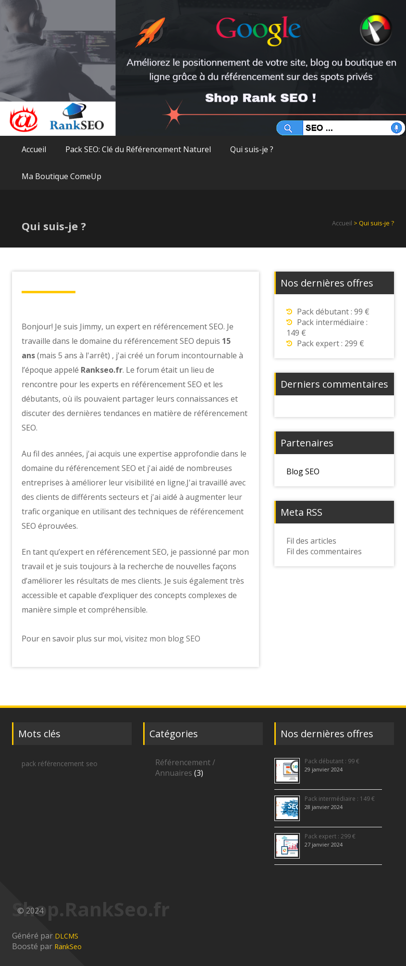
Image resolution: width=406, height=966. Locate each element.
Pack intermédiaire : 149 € (340, 799)
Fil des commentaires (324, 551)
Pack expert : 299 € (330, 343)
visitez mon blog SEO (162, 638)
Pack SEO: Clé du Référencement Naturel (138, 149)
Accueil (34, 149)
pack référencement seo (60, 763)
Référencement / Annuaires (185, 767)
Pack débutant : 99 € (333, 311)
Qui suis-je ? (251, 149)
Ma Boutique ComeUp (61, 176)
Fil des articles (311, 540)
